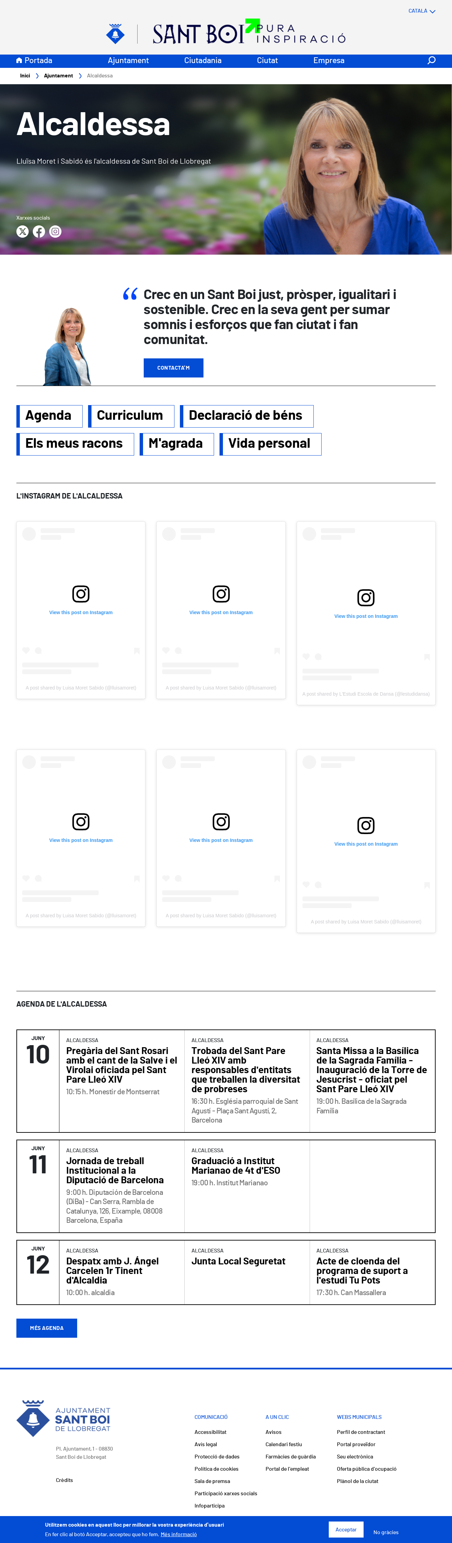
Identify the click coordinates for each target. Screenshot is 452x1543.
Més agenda (46, 1328)
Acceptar (346, 1529)
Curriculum (130, 416)
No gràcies (386, 1532)
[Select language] (409, 11)
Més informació (179, 1534)
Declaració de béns (245, 416)
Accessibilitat (210, 1432)
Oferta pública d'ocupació (367, 1469)
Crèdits (64, 1480)
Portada (38, 61)
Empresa (328, 61)
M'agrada (176, 444)
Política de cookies (217, 1469)
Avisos (274, 1432)
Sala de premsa (212, 1481)
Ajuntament (128, 61)
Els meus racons (74, 444)
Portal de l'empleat (287, 1469)
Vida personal (269, 444)
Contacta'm (173, 368)
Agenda (48, 416)
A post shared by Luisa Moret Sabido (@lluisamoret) (81, 688)
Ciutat (267, 61)
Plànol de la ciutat (357, 1481)
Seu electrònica (355, 1457)
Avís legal (206, 1445)
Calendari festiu (284, 1445)
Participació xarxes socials (226, 1494)
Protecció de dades (217, 1457)
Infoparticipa (210, 1506)
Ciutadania (203, 61)
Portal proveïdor (356, 1445)
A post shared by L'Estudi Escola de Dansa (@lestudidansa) (366, 694)
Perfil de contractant (361, 1432)
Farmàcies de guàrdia (291, 1457)
